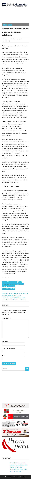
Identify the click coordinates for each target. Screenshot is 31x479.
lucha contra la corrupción (8, 286)
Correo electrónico (8, 348)
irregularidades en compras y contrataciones (13, 284)
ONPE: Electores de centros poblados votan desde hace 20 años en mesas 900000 (18, 465)
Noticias (10, 24)
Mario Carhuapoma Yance (8, 288)
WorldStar (23, 477)
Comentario (6, 318)
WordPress (15, 477)
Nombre (5, 341)
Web (3, 356)
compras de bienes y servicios (9, 282)
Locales (5, 24)
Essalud (20, 282)
